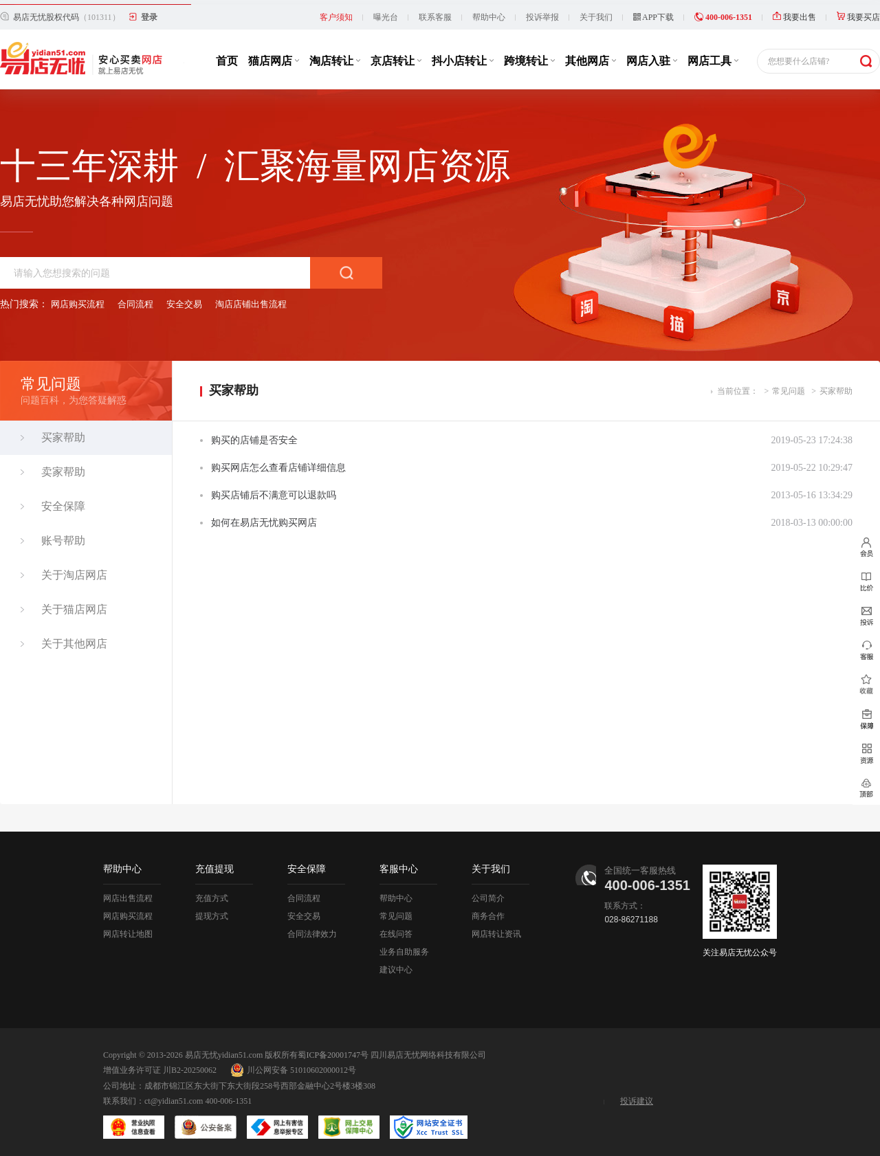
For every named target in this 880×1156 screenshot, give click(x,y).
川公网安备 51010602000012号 (293, 1065)
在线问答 (396, 929)
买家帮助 (836, 386)
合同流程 (135, 299)
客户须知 (336, 12)
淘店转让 (334, 56)
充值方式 (211, 893)
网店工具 (713, 56)
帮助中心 (488, 12)
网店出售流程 (128, 893)
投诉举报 (542, 12)
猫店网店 (273, 56)
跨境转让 (529, 56)
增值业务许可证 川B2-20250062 (160, 1065)
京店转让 (396, 56)
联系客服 (435, 12)
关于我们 (596, 12)
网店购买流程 (77, 299)
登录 (149, 12)
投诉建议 (636, 1096)
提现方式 (211, 911)
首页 (227, 56)
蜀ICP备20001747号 (333, 1050)
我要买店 (858, 12)
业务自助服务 (404, 947)
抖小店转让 (463, 56)
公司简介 (488, 893)
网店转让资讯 (496, 929)
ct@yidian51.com (173, 1096)
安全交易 (184, 299)
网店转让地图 (128, 929)
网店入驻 (651, 56)
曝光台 (385, 12)
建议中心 (396, 965)
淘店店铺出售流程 (251, 299)
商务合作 (488, 911)
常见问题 (788, 386)
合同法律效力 (312, 929)
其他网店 (590, 56)
